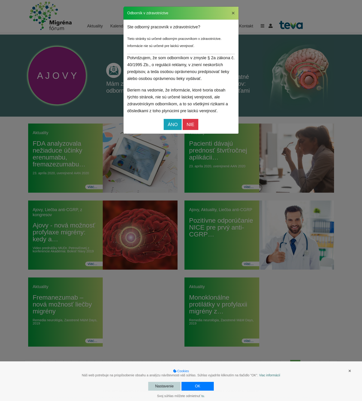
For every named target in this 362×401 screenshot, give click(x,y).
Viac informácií (269, 375)
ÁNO (173, 124)
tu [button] (202, 396)
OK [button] (197, 386)
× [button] (349, 370)
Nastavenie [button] (164, 386)
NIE (190, 124)
